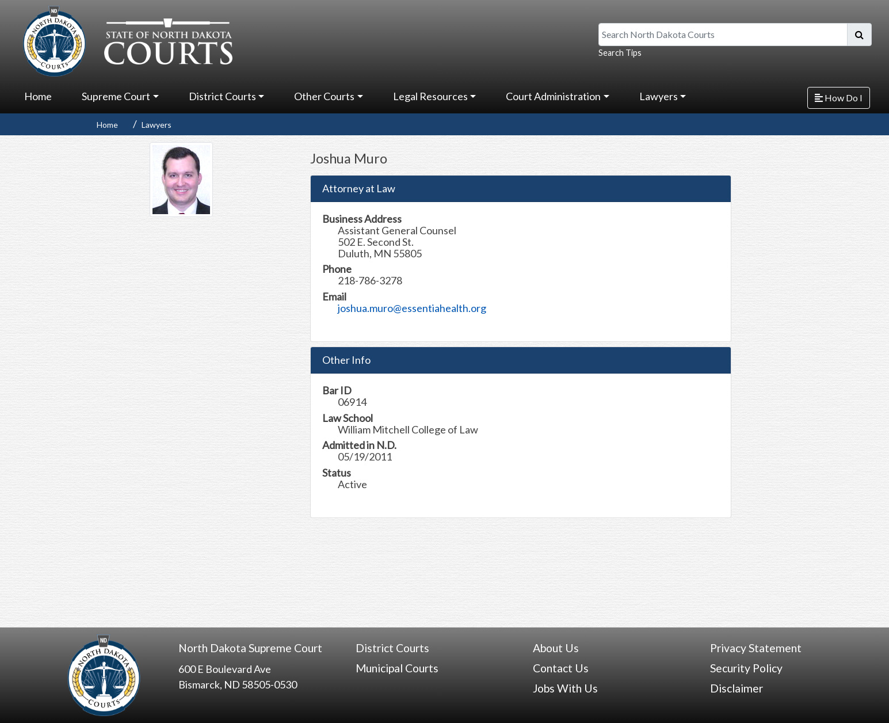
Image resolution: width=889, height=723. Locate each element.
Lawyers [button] (658, 96)
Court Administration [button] (553, 96)
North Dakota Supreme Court (250, 647)
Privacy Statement (756, 647)
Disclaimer (736, 688)
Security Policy (746, 668)
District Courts (392, 647)
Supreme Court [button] (116, 96)
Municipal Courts (397, 668)
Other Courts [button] (324, 96)
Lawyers (156, 125)
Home (38, 96)
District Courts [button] (222, 96)
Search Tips (620, 53)
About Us (556, 647)
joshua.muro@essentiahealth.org (412, 308)
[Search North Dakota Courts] (723, 34)
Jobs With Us (565, 688)
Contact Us (561, 668)
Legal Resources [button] (430, 96)
